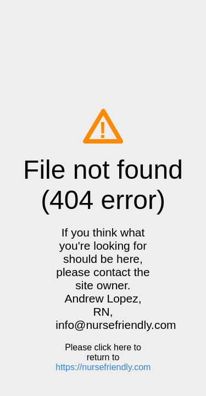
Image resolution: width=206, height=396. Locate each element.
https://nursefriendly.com (103, 367)
